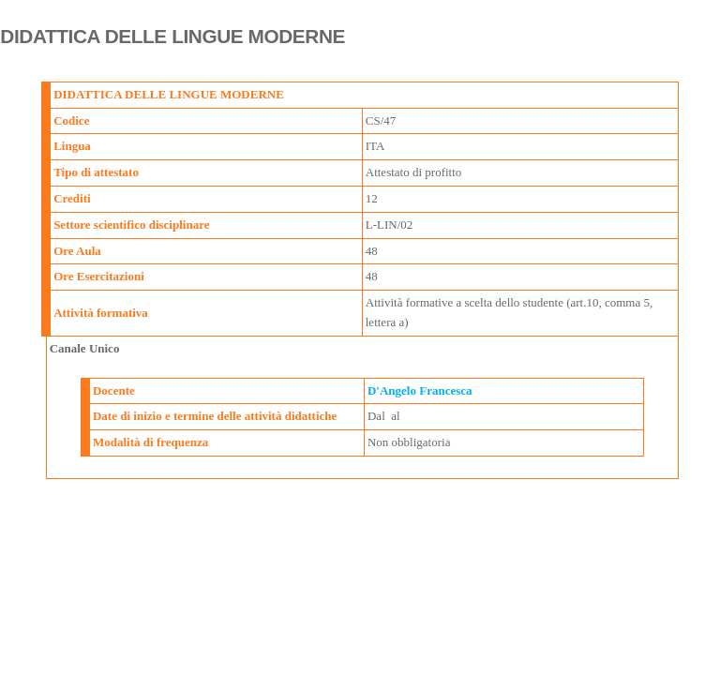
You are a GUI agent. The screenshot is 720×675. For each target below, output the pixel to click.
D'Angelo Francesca (420, 390)
